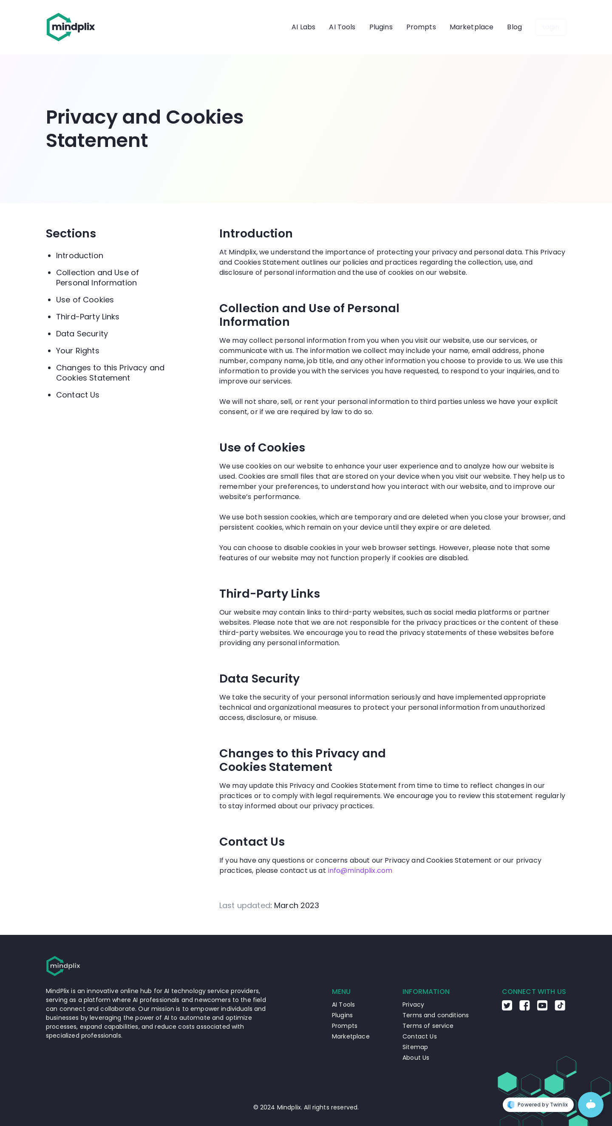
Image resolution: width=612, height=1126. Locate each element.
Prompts (421, 27)
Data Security (82, 333)
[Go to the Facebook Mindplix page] (524, 1008)
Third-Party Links (88, 316)
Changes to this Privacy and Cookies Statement (110, 372)
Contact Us (78, 394)
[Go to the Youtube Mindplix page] (542, 1008)
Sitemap (415, 1047)
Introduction (79, 255)
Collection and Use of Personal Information (97, 277)
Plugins (381, 27)
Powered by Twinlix (537, 1105)
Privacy (413, 1004)
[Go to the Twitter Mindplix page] (507, 1008)
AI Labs (303, 27)
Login (550, 27)
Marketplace (472, 27)
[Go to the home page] (71, 27)
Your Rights (77, 350)
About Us (415, 1057)
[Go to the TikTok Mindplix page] (560, 1008)
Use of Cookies (85, 299)
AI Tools (342, 27)
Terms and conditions (435, 1015)
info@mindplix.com (360, 870)
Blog (514, 27)
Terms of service (427, 1026)
